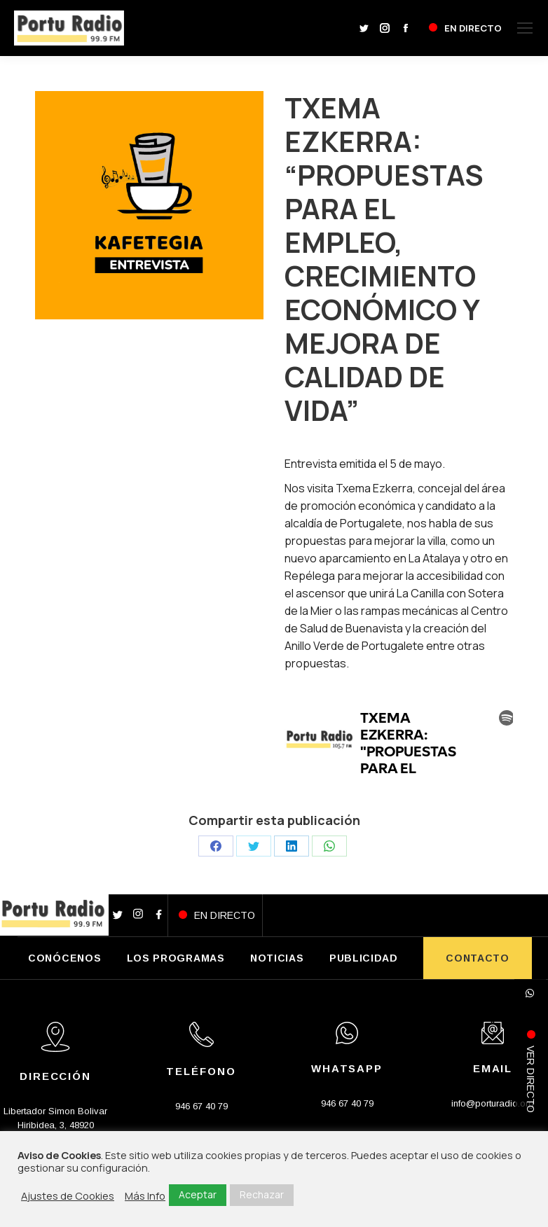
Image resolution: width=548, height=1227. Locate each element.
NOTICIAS (277, 958)
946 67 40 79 (201, 1106)
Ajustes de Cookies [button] (67, 1195)
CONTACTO (477, 958)
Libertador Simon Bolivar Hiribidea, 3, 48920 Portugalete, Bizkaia (55, 1125)
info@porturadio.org (492, 1103)
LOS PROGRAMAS (176, 958)
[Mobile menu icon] (525, 28)
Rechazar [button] (262, 1194)
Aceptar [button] (198, 1194)
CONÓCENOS (64, 958)
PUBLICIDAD (363, 958)
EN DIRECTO (224, 915)
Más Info (145, 1195)
